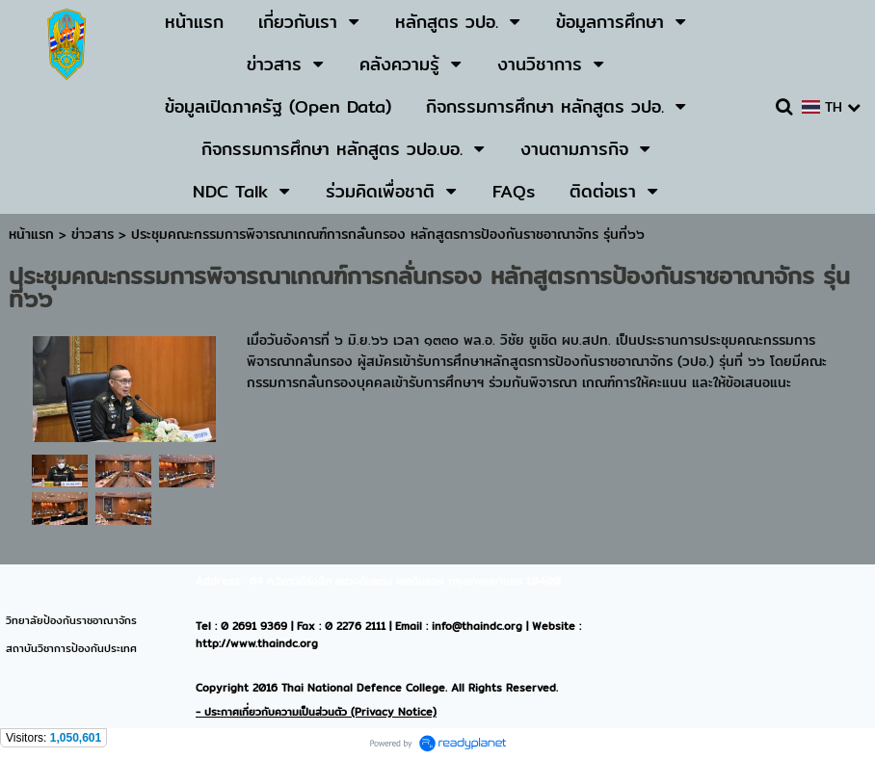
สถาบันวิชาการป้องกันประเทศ (71, 648)
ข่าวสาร (95, 234)
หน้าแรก (31, 234)
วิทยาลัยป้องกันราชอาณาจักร (71, 620)
